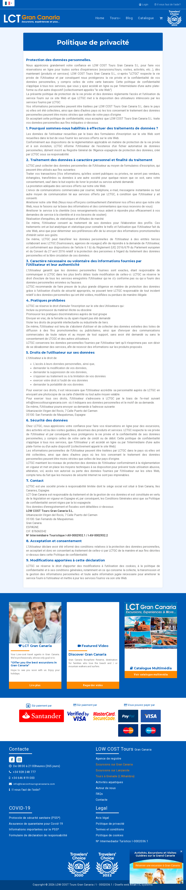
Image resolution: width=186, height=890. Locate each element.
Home (99, 18)
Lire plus (35, 685)
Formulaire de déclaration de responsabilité (38, 835)
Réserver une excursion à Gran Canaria (158, 865)
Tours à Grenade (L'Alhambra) (115, 776)
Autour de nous (106, 788)
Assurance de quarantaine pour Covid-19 (36, 823)
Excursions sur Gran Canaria (114, 764)
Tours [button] (115, 18)
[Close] (181, 851)
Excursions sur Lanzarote (113, 770)
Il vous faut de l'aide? (167, 4)
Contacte (102, 799)
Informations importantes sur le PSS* (34, 829)
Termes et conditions (110, 829)
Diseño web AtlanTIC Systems (134, 884)
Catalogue (146, 18)
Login (143, 4)
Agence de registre (108, 758)
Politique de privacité (110, 823)
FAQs (99, 794)
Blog (129, 18)
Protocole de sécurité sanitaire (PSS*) (34, 817)
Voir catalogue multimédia (151, 674)
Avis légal (102, 817)
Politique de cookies (110, 835)
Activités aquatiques (109, 782)
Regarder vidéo (93, 685)
